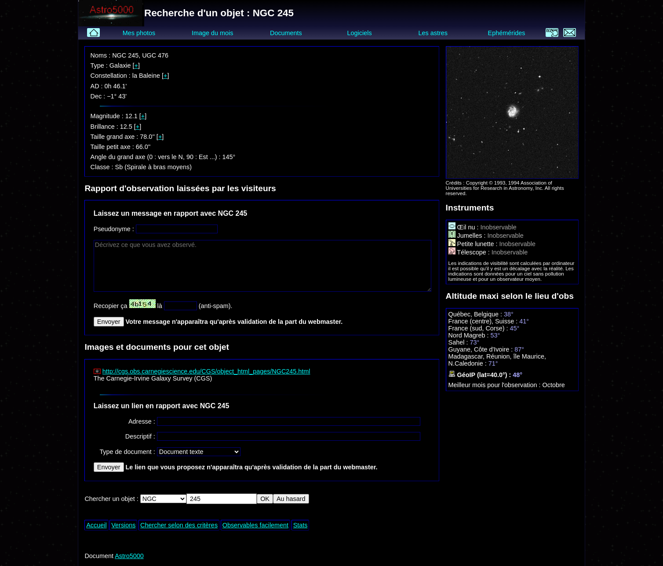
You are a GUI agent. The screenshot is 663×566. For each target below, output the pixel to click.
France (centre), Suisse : (484, 321)
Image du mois (212, 32)
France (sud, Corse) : (479, 328)
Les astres (433, 32)
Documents (286, 32)
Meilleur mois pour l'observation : (495, 384)
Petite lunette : (473, 243)
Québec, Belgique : (476, 314)
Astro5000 (129, 555)
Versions (123, 525)
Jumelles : (468, 235)
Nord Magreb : (469, 335)
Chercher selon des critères (179, 525)
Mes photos (139, 32)
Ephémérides (506, 32)
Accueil (96, 525)
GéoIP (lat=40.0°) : (480, 374)
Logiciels (359, 32)
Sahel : (459, 342)
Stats (300, 525)
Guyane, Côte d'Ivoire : (481, 349)
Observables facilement (255, 525)
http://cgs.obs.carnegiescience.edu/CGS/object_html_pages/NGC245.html (206, 371)
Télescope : (470, 252)
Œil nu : (464, 227)
